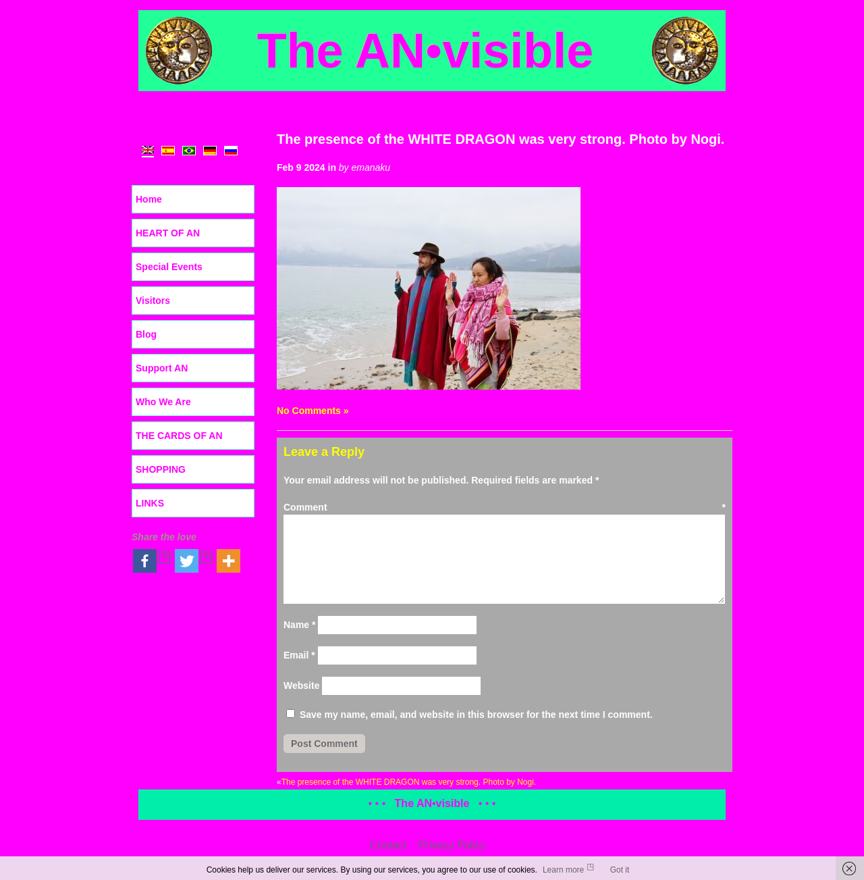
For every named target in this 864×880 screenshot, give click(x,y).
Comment (505, 507)
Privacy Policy (452, 845)
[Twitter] (194, 561)
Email (299, 655)
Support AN (162, 368)
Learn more (563, 870)
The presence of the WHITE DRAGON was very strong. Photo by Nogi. (500, 139)
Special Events (169, 266)
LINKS (150, 503)
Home (149, 199)
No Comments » (313, 410)
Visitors (153, 300)
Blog (146, 334)
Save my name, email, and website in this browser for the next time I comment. (476, 714)
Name (299, 624)
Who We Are (163, 401)
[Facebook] (152, 561)
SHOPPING (161, 469)
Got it (620, 870)
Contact (387, 845)
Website (301, 685)
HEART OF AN (168, 233)
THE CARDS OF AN (179, 435)
